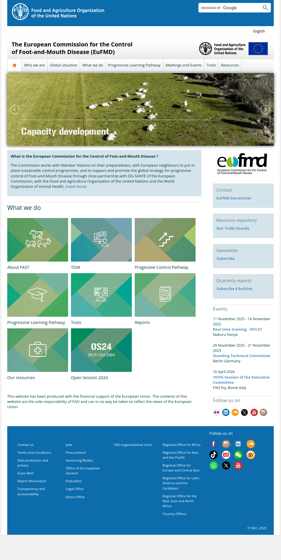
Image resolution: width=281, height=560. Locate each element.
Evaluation (74, 481)
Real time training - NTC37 (237, 329)
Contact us (25, 444)
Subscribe (225, 258)
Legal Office (75, 489)
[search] (227, 7)
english (259, 31)
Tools (211, 65)
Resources (230, 65)
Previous (14, 109)
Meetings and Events (183, 65)
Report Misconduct (31, 481)
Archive (245, 288)
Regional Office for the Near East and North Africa (180, 501)
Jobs (69, 444)
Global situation (63, 65)
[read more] (75, 186)
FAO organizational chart (133, 444)
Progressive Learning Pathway (134, 65)
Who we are (34, 65)
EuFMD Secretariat (233, 198)
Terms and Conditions (34, 452)
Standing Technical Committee (241, 355)
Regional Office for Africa (181, 444)
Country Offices (174, 514)
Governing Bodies (79, 460)
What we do (92, 65)
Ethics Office (75, 497)
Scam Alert (25, 473)
